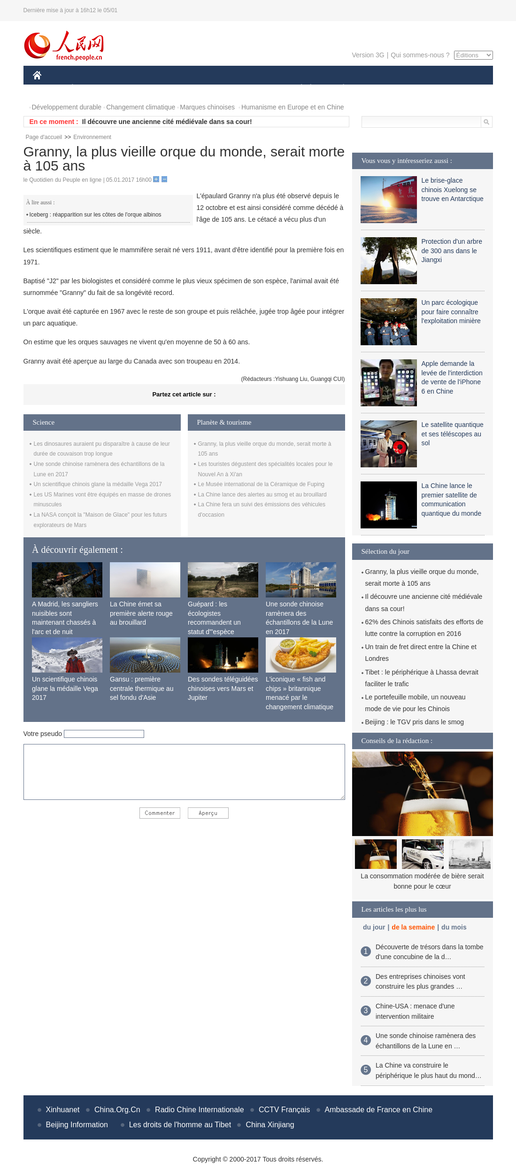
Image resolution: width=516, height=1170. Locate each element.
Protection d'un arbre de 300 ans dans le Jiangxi (452, 250)
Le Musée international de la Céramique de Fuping (261, 484)
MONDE (132, 89)
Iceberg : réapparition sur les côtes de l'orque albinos (96, 214)
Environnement (92, 137)
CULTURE (255, 89)
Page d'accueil (44, 137)
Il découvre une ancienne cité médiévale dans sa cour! (167, 121)
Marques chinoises (207, 107)
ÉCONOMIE (89, 89)
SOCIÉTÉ (297, 89)
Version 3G (368, 55)
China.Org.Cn (117, 1110)
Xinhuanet (63, 1110)
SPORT (376, 89)
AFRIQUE (172, 89)
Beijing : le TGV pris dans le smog (414, 722)
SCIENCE (213, 89)
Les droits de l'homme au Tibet (180, 1125)
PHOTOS (459, 89)
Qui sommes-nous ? (420, 55)
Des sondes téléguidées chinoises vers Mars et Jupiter (223, 688)
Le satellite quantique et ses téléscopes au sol (453, 434)
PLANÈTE (338, 89)
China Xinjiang (270, 1125)
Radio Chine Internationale (199, 1110)
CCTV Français (284, 1110)
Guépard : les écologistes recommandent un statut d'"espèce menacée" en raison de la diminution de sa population (221, 631)
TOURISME (416, 89)
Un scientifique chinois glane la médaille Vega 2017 (98, 484)
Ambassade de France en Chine (378, 1110)
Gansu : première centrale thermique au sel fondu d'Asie (141, 688)
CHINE (49, 89)
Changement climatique (140, 107)
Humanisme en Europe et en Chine (292, 107)
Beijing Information (77, 1125)
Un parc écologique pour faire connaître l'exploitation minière (451, 312)
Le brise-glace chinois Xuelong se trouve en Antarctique (453, 189)
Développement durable (67, 107)
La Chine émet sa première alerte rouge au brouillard (141, 613)
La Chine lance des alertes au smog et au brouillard (262, 494)
